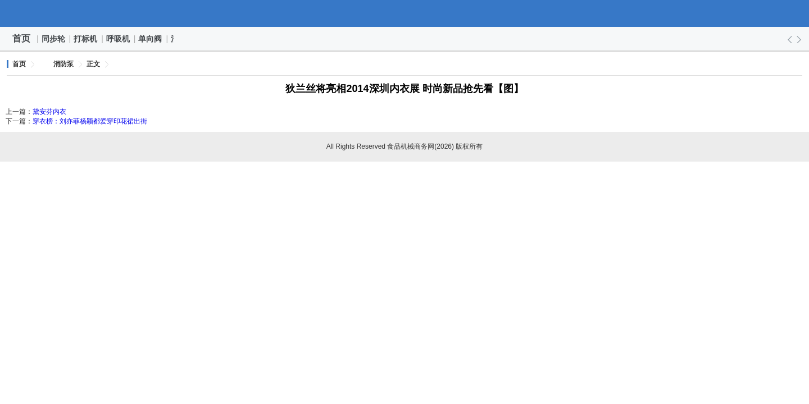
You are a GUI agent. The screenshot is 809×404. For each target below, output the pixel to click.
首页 (21, 38)
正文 (93, 64)
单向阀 (150, 38)
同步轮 (54, 38)
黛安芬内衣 (49, 112)
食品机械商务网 (404, 13)
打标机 (86, 38)
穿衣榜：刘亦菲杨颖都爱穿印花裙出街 (90, 121)
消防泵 (63, 64)
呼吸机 (118, 38)
